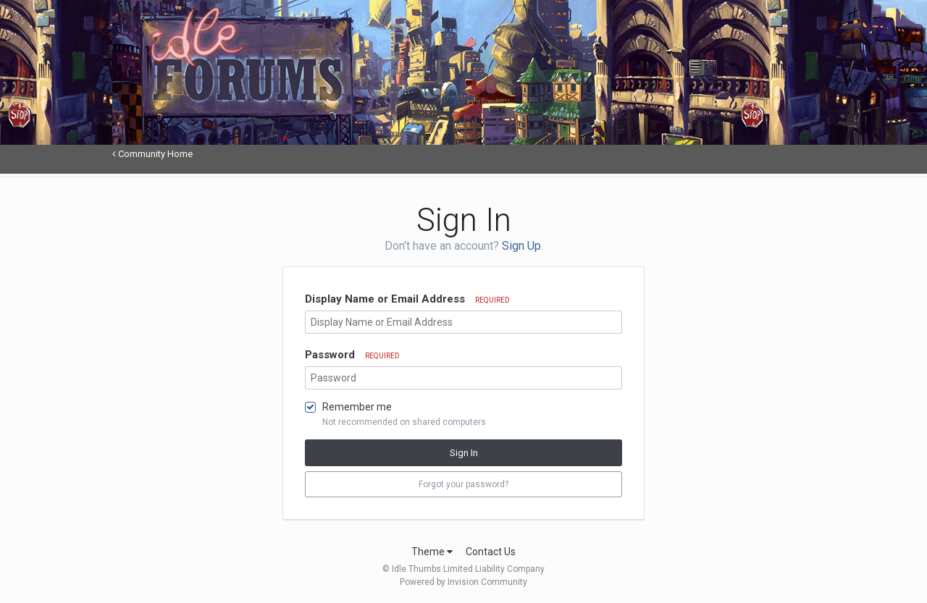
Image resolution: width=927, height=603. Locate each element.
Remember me (357, 407)
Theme (432, 551)
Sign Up (521, 246)
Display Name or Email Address (407, 298)
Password (352, 354)
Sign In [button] (464, 452)
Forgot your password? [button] (463, 484)
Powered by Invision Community (463, 582)
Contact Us (491, 551)
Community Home (152, 153)
